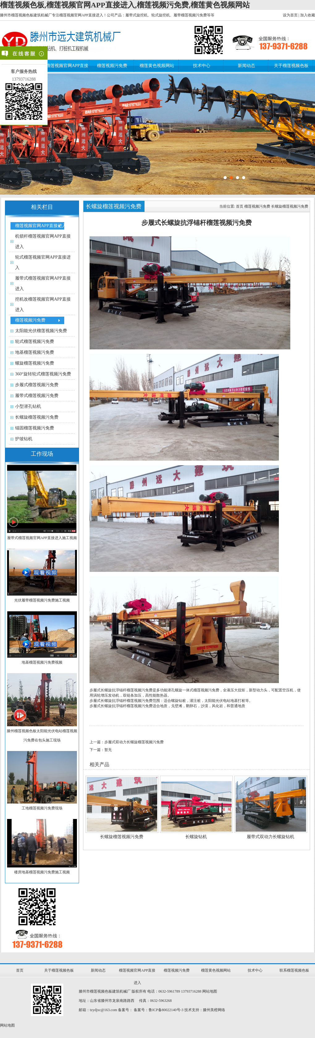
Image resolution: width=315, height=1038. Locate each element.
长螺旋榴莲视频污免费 (36, 417)
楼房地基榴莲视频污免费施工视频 (42, 872)
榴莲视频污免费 (112, 65)
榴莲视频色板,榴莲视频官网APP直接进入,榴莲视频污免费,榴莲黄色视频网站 (125, 5)
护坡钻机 (23, 439)
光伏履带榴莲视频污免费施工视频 (42, 600)
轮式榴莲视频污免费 (34, 341)
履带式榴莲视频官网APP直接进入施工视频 (42, 538)
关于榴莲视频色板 (291, 65)
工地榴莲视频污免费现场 (42, 808)
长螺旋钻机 (196, 836)
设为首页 (290, 15)
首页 (239, 206)
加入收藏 (307, 15)
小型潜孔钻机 (28, 406)
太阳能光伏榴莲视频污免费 (41, 330)
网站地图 (209, 991)
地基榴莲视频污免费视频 (42, 662)
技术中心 (201, 65)
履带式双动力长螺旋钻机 (270, 836)
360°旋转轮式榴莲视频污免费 (43, 374)
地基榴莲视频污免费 (34, 352)
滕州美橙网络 (214, 1010)
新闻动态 (246, 65)
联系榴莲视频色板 (294, 970)
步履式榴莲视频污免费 (36, 384)
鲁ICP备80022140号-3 (166, 1010)
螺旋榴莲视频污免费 (34, 363)
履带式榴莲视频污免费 (36, 395)
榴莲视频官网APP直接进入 (40, 225)
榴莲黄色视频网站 (157, 65)
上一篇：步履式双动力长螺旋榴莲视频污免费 (127, 742)
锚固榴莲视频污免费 (34, 428)
